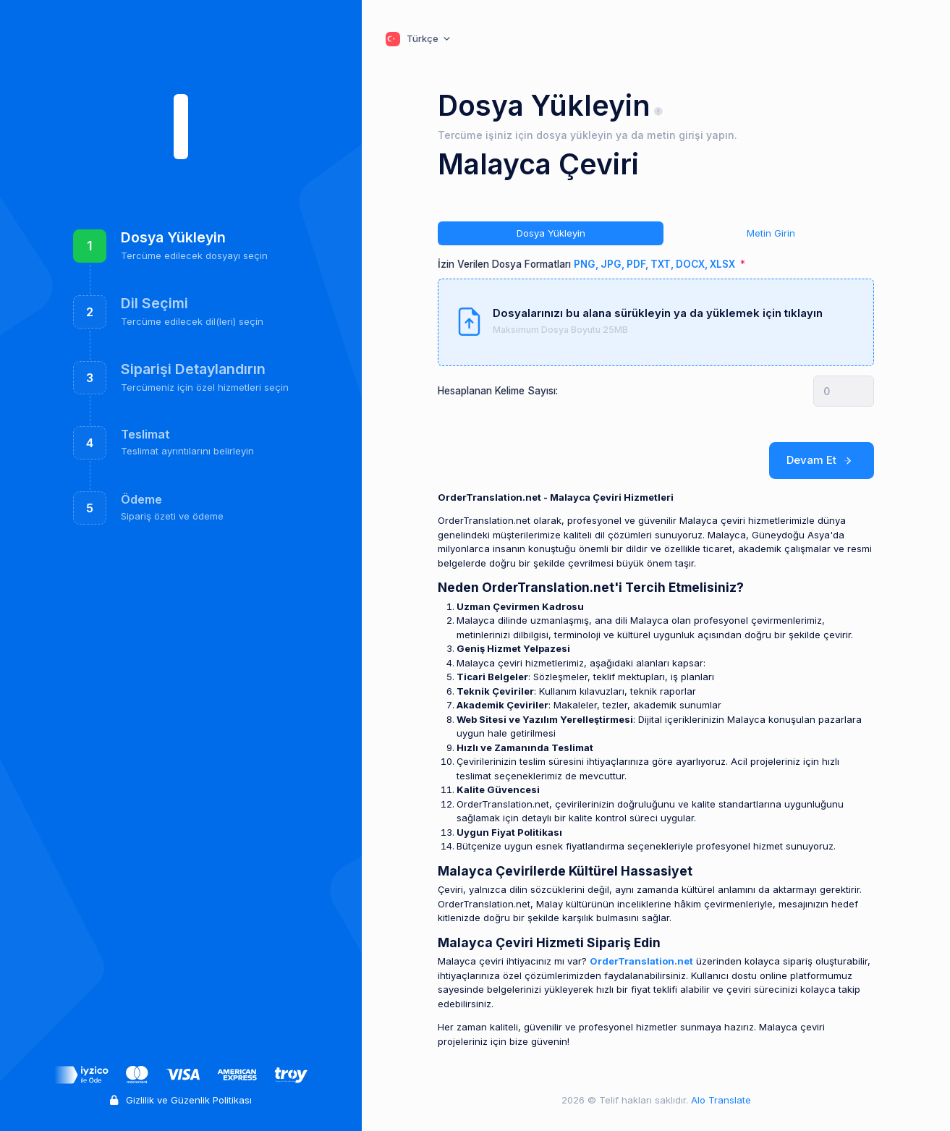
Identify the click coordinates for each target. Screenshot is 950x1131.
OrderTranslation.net (641, 961)
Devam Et (821, 460)
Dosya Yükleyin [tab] (551, 233)
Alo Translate (719, 1100)
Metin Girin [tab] (771, 233)
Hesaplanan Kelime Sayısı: (498, 391)
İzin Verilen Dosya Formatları (587, 264)
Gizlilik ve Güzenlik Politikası (181, 1100)
